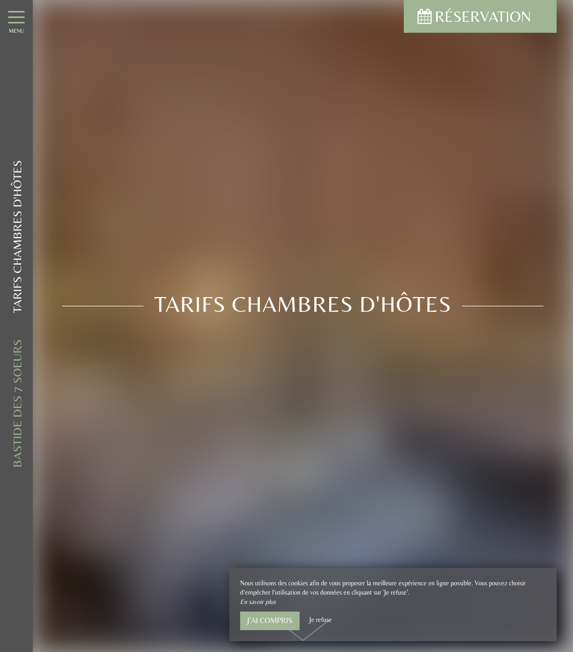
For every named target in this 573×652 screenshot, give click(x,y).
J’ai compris (270, 620)
